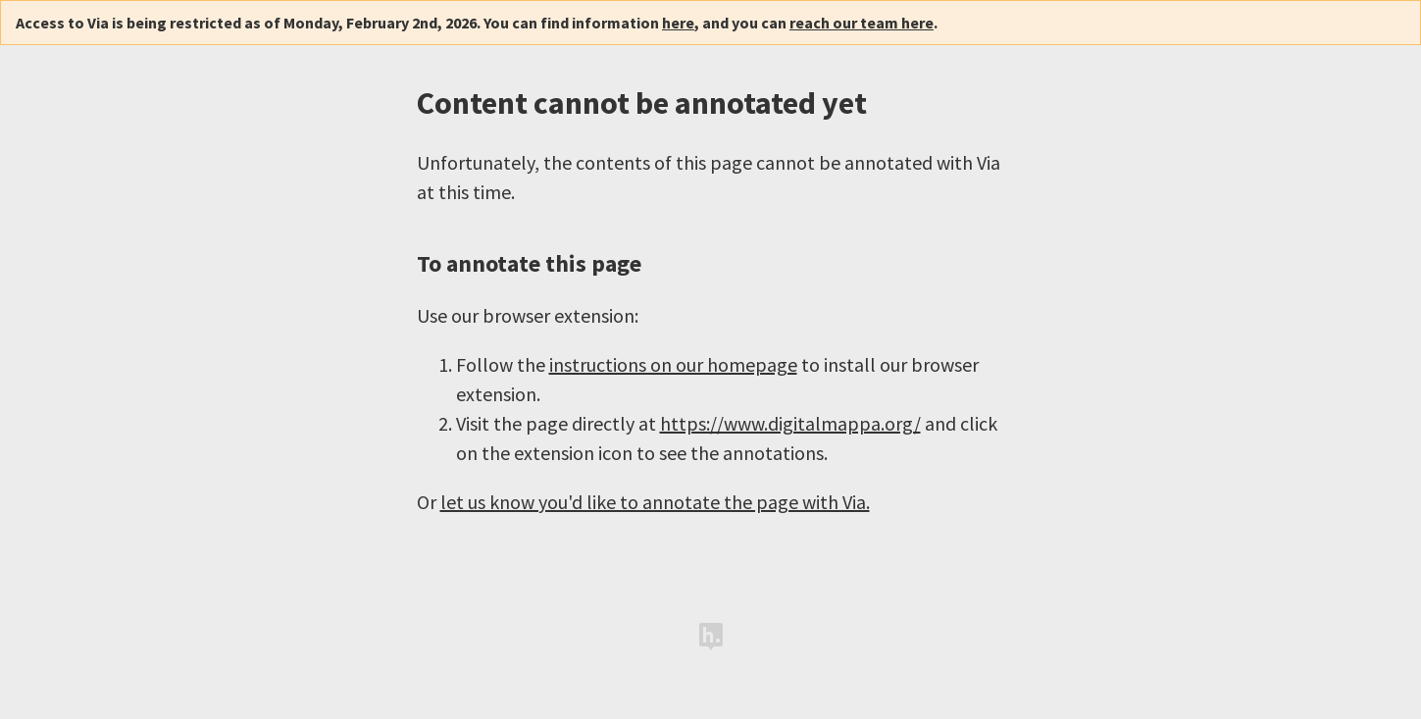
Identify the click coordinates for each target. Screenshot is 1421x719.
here (678, 22)
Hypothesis (711, 636)
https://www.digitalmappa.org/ (790, 423)
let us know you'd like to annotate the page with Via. (655, 501)
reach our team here (861, 22)
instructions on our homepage (673, 364)
